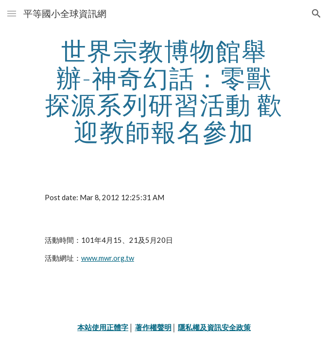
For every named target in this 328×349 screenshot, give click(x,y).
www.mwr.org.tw (107, 258)
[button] (11, 13)
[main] (164, 91)
